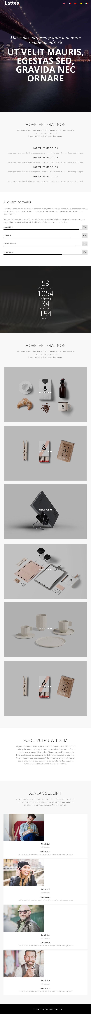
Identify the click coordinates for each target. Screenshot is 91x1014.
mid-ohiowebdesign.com (52, 1009)
